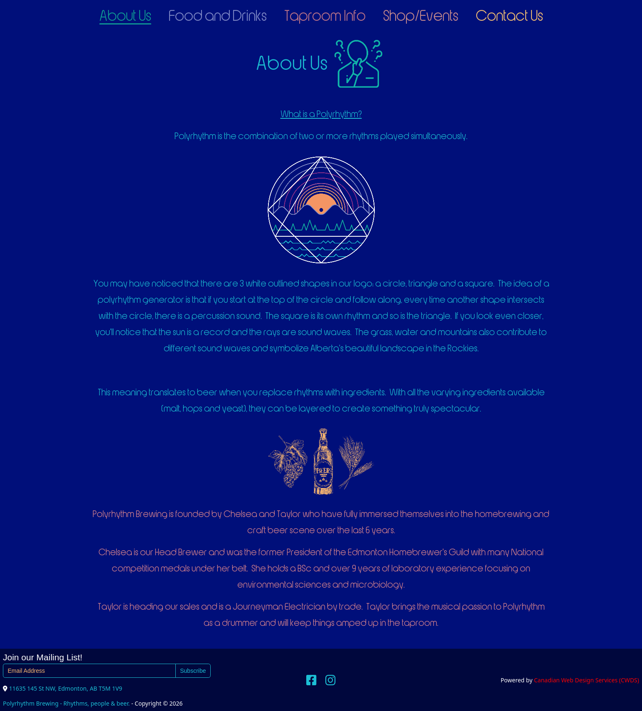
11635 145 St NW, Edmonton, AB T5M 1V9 (65, 688)
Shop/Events (420, 17)
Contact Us (509, 17)
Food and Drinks (218, 17)
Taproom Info (325, 17)
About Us (125, 17)
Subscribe (193, 670)
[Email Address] (89, 671)
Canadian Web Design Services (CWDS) (586, 680)
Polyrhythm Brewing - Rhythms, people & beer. (66, 703)
